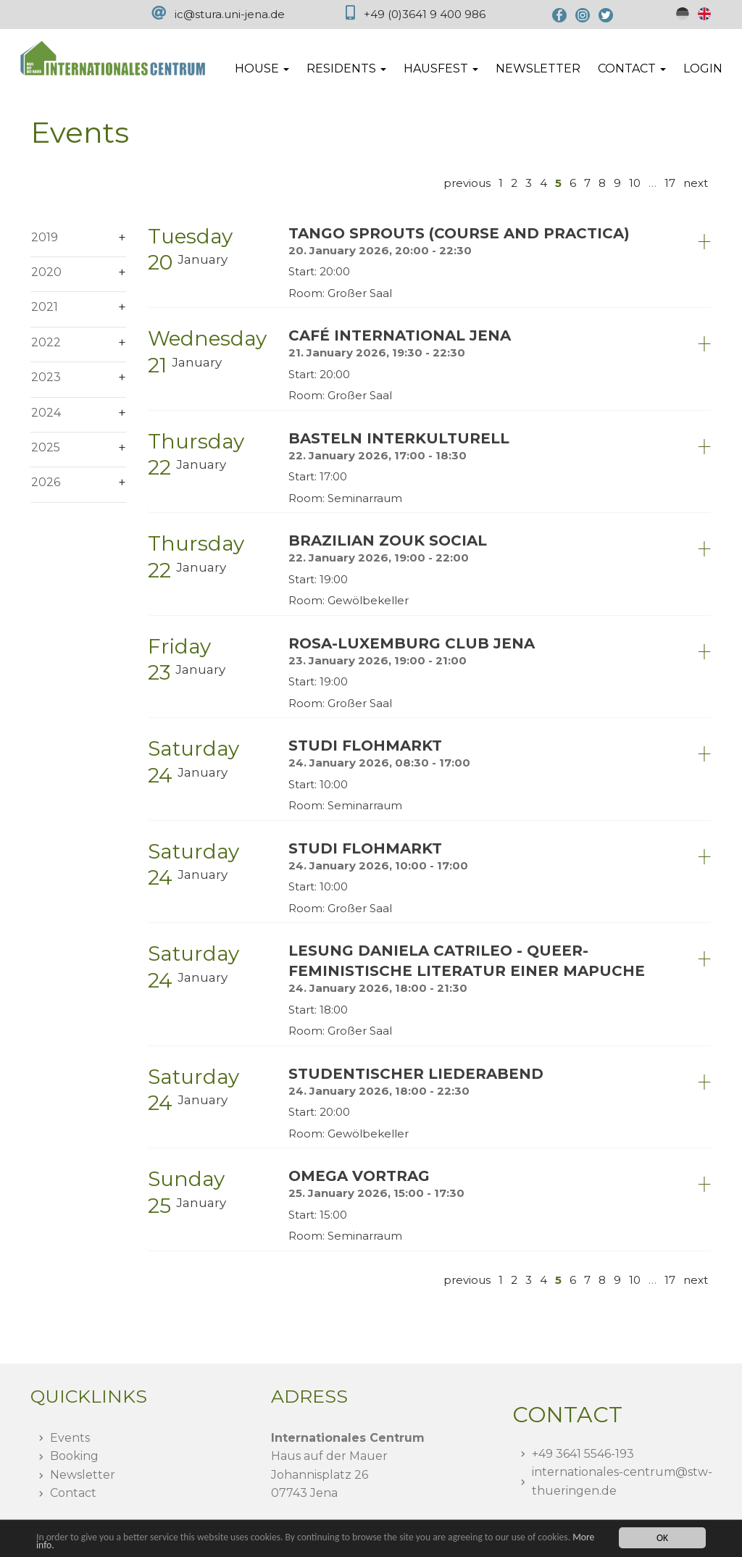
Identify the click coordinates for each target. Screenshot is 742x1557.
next (695, 183)
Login (702, 68)
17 (669, 183)
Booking (74, 1456)
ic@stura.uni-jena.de (230, 14)
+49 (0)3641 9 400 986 (424, 14)
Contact (73, 1493)
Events (70, 1438)
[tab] (430, 262)
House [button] (262, 68)
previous (467, 183)
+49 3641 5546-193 (583, 1454)
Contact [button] (632, 68)
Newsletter (538, 68)
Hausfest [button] (441, 68)
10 (635, 183)
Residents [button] (346, 68)
